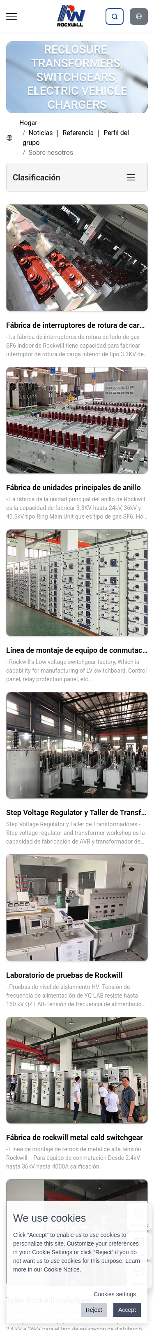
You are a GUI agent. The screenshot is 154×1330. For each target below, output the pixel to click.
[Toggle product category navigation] (130, 177)
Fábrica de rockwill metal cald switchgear (74, 1137)
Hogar (28, 123)
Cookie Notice (62, 1269)
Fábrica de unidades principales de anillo (73, 487)
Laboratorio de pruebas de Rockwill (64, 975)
